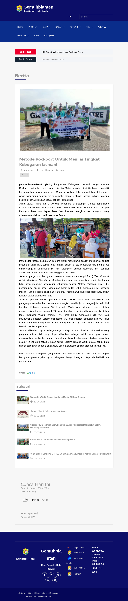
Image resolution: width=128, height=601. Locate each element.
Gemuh (73, 574)
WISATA (102, 27)
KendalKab (75, 552)
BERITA (24, 175)
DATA (46, 27)
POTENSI (75, 27)
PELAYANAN (23, 35)
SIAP (36, 35)
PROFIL (33, 27)
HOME (20, 27)
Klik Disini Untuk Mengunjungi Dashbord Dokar (62, 52)
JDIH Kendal (75, 568)
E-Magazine (49, 35)
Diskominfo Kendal (75, 560)
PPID (89, 27)
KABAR (59, 27)
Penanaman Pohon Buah (53, 59)
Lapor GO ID (76, 547)
